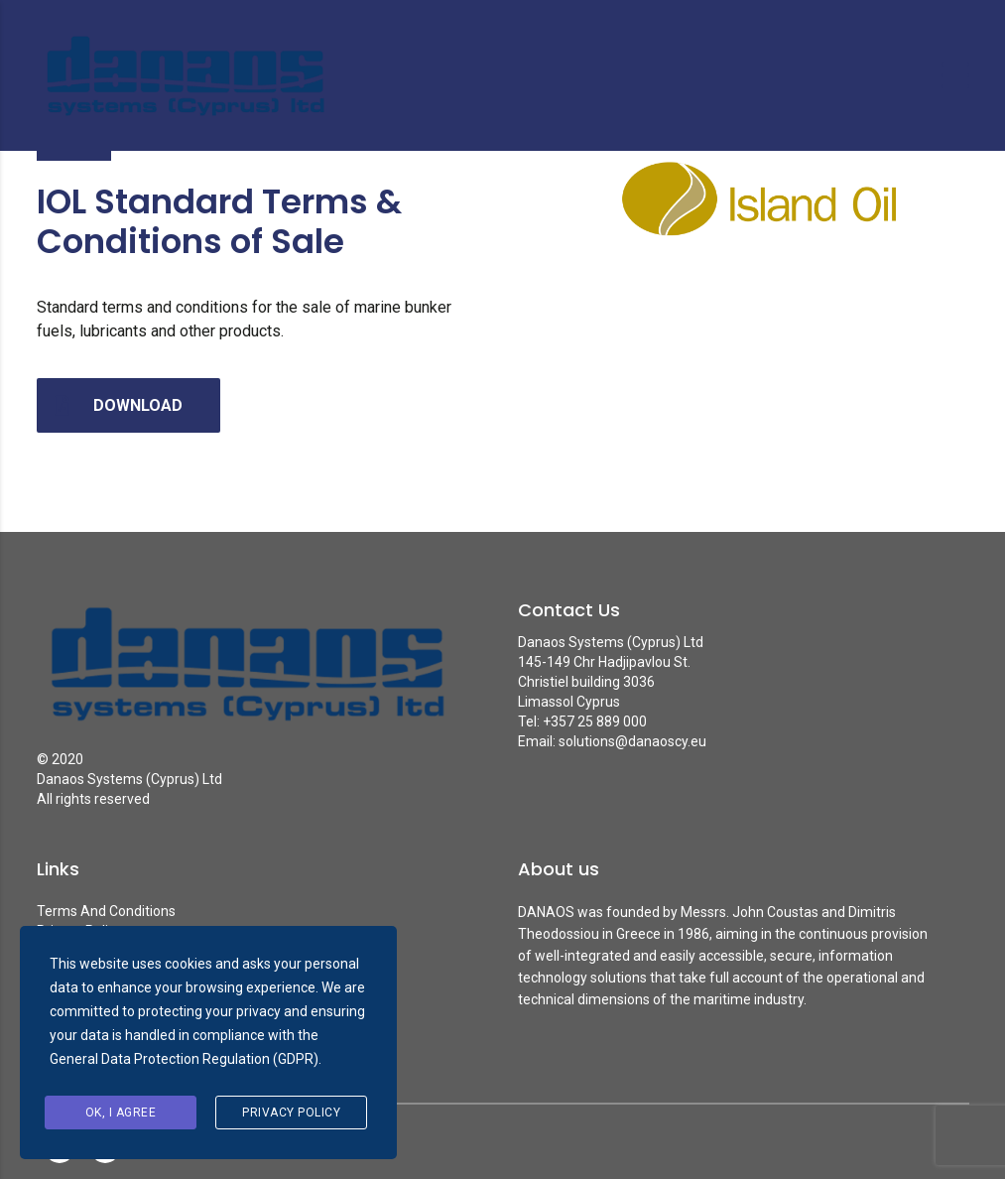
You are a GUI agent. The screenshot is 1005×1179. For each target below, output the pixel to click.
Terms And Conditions (106, 911)
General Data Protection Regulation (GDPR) (184, 1059)
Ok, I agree (121, 1112)
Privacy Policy (291, 1112)
